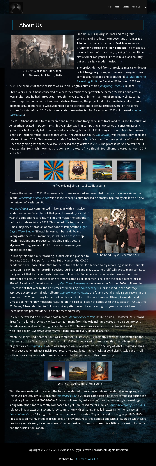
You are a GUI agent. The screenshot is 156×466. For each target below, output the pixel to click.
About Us (136, 7)
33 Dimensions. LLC (86, 459)
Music (118, 7)
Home (109, 7)
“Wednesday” (89, 288)
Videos (126, 7)
